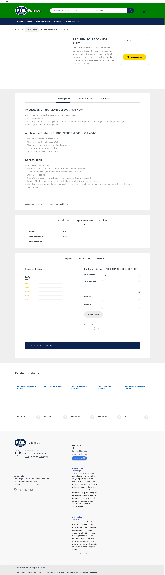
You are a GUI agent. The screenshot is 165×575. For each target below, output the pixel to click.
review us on (79, 458)
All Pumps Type (23, 21)
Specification (85, 98)
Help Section (71, 21)
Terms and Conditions (88, 572)
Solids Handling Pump (61, 204)
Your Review (90, 281)
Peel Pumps (76, 445)
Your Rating (89, 275)
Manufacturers (42, 21)
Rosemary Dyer (78, 468)
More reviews (84, 553)
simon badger (77, 517)
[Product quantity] (131, 48)
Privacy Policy (72, 572)
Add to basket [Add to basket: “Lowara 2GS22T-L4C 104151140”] (119, 417)
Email (87, 305)
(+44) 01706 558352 (36, 453)
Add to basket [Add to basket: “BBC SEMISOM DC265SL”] (65, 417)
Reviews (104, 98)
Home (17, 29)
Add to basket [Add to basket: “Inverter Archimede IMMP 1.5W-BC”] (146, 417)
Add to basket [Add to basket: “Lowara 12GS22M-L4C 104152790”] (92, 417)
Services (58, 21)
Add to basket (136, 57)
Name (87, 297)
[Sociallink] (15, 489)
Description (63, 98)
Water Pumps (32, 29)
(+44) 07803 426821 (36, 457)
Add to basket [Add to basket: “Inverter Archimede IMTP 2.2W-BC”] (38, 417)
